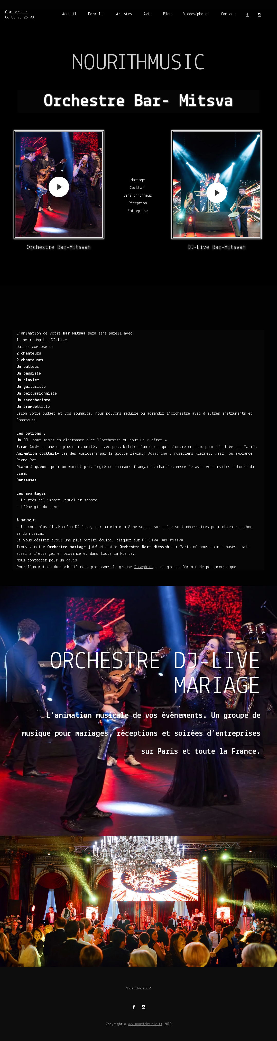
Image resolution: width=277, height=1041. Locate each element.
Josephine (157, 453)
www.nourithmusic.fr (145, 1024)
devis (71, 560)
